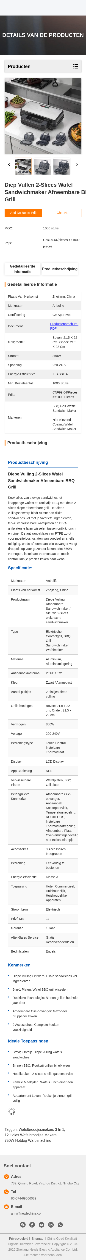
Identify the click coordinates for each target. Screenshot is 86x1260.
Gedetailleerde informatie (22, 269)
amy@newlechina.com (27, 1213)
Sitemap (37, 1238)
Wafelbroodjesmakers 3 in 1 (41, 1129)
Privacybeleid (18, 1238)
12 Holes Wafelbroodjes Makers (30, 1135)
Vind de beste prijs (23, 213)
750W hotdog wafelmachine (28, 1140)
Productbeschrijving (60, 269)
